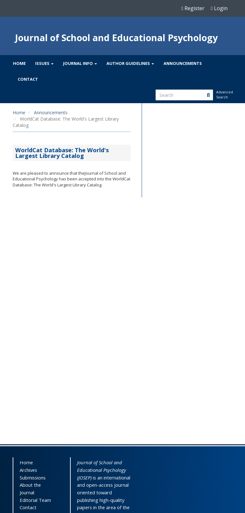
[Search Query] (184, 95)
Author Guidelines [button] (130, 63)
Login (219, 8)
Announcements (183, 63)
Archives (28, 470)
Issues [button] (44, 63)
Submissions (33, 477)
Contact (28, 79)
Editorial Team (35, 500)
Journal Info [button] (80, 63)
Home (19, 63)
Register (192, 8)
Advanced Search (224, 94)
